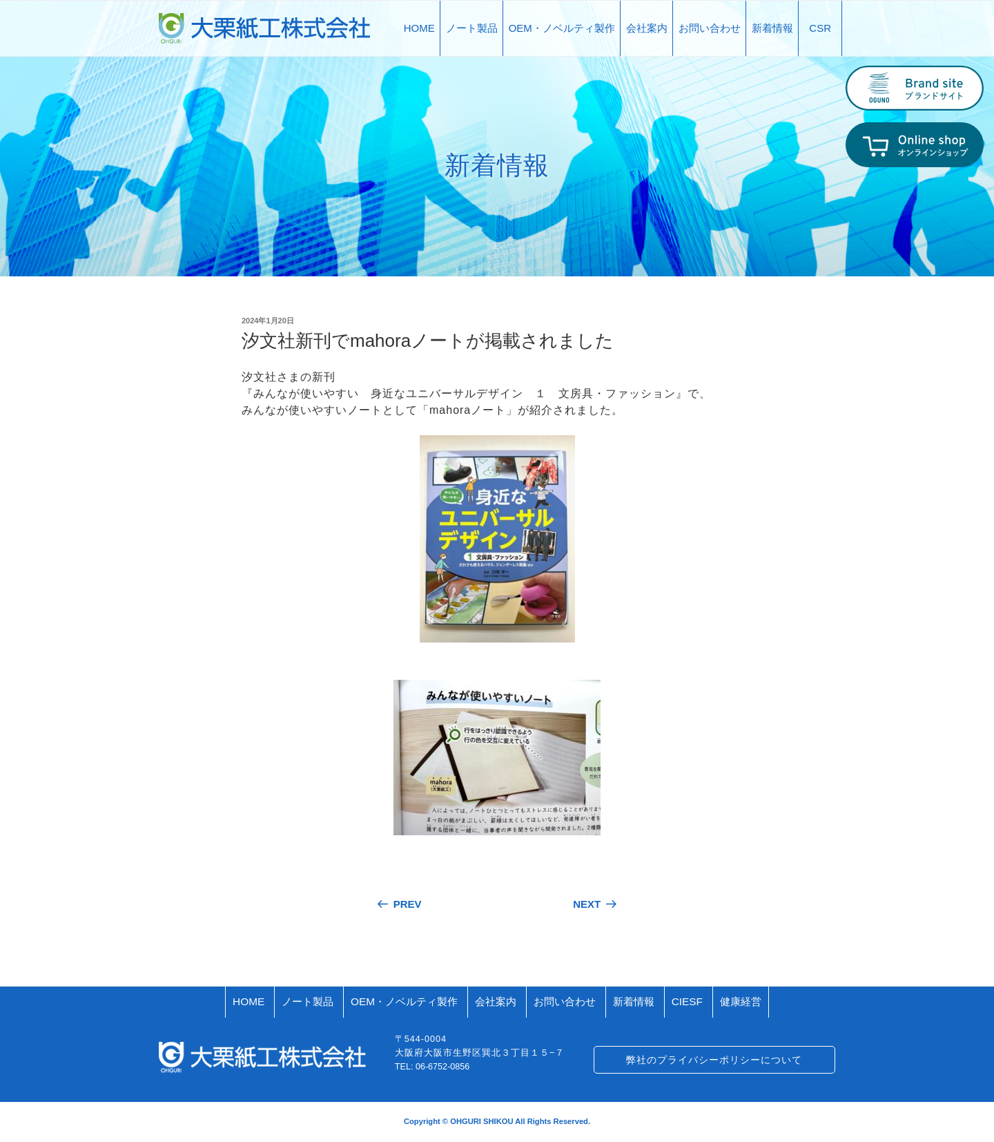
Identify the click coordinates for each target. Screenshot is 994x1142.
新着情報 (772, 28)
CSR (820, 28)
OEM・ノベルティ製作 (562, 28)
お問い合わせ (710, 28)
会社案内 (646, 28)
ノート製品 (472, 28)
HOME (419, 28)
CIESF (687, 1001)
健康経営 (740, 1001)
